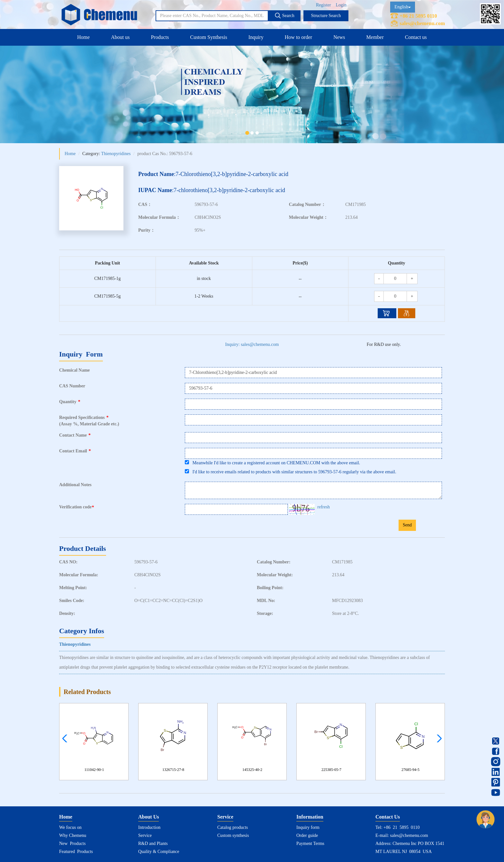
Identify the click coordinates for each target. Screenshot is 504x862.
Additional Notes (75, 484)
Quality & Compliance (158, 851)
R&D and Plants (153, 843)
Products (160, 37)
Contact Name (75, 435)
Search (284, 15)
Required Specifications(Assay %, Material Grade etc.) (89, 420)
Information (309, 817)
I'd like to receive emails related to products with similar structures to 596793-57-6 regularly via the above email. (290, 471)
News (339, 37)
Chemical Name (74, 370)
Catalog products (232, 827)
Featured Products (76, 851)
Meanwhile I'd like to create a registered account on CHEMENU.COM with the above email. (272, 462)
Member (375, 37)
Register (323, 5)
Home (83, 37)
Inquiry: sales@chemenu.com (252, 344)
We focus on (70, 827)
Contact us (416, 37)
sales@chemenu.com (422, 23)
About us (120, 37)
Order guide (307, 835)
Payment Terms (310, 843)
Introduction (149, 827)
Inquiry (256, 37)
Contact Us (387, 817)
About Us (148, 817)
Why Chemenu (72, 835)
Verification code (77, 507)
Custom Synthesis (208, 37)
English (402, 7)
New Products (72, 843)
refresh (323, 507)
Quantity (69, 401)
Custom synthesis (233, 835)
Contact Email (75, 451)
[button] (438, 738)
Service (145, 835)
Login (341, 5)
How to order (298, 37)
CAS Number (72, 386)
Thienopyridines (116, 153)
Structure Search (326, 15)
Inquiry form (308, 827)
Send (407, 525)
